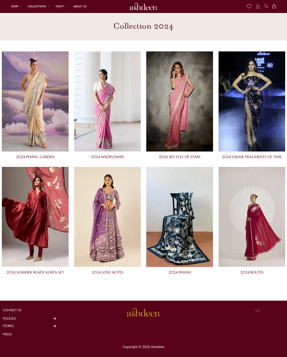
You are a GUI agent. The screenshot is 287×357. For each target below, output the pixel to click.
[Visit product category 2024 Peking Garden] (35, 102)
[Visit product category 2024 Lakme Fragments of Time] (252, 102)
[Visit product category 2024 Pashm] (179, 217)
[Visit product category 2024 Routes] (252, 217)
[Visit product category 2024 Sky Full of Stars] (179, 102)
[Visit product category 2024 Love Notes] (107, 217)
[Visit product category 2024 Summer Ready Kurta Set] (35, 217)
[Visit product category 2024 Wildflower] (107, 102)
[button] (249, 6)
